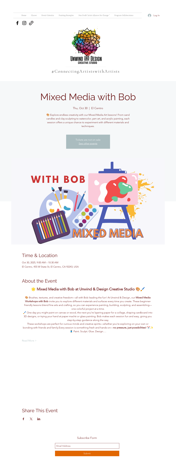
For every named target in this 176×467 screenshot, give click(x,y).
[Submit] (87, 453)
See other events (88, 143)
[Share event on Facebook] (23, 419)
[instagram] (24, 23)
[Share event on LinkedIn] (38, 419)
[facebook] (17, 23)
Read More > (29, 340)
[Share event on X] (31, 419)
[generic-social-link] (31, 23)
